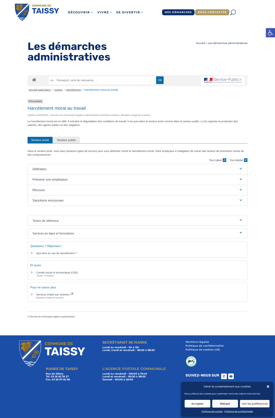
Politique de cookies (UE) (203, 349)
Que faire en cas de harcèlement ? (56, 253)
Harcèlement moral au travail (101, 89)
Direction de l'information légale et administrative (52, 316)
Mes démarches (178, 12)
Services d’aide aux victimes (54, 294)
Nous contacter (212, 12)
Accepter (197, 403)
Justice (58, 89)
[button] (270, 32)
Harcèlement (73, 89)
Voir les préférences (255, 403)
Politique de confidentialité (238, 411)
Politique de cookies (212, 411)
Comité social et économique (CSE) (57, 272)
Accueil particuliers (40, 89)
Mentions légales (197, 342)
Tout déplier (238, 160)
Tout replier (217, 160)
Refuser (225, 403)
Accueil (200, 43)
